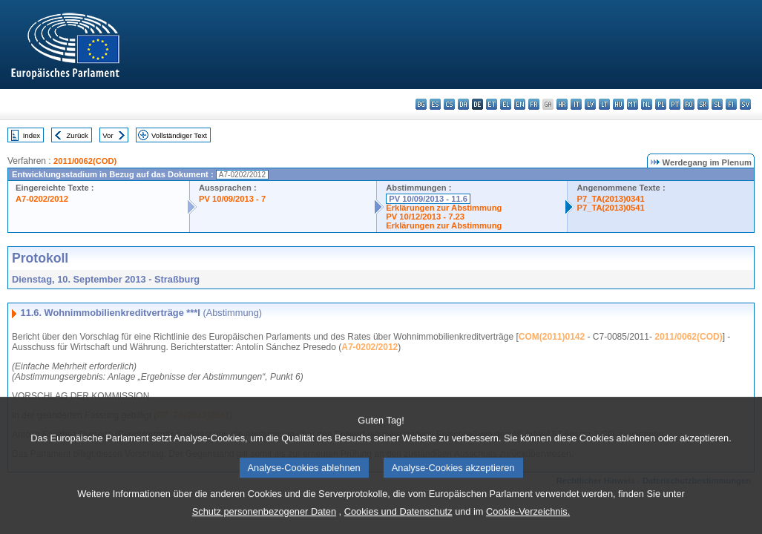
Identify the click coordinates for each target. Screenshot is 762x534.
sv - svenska (745, 104)
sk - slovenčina (703, 104)
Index (31, 135)
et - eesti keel (491, 104)
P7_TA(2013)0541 (610, 207)
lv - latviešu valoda (590, 104)
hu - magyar (618, 104)
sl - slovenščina (717, 104)
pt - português (674, 104)
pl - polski (660, 104)
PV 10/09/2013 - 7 (232, 198)
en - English (519, 104)
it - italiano (576, 104)
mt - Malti (632, 104)
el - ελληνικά (505, 104)
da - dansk (463, 104)
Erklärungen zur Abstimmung (444, 207)
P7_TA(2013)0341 (610, 198)
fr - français (533, 104)
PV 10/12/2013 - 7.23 (425, 216)
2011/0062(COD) (84, 160)
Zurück (77, 135)
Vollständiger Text (179, 135)
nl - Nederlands (646, 104)
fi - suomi (731, 104)
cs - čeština (449, 104)
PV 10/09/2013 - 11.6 (428, 198)
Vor (107, 135)
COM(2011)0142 (552, 337)
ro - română (688, 104)
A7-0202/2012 (42, 198)
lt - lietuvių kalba (604, 104)
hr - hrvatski (562, 104)
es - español (435, 104)
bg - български (421, 104)
